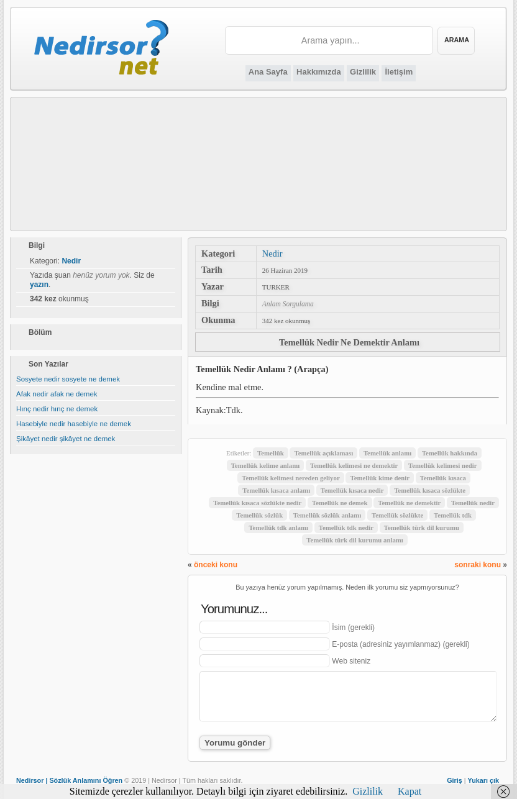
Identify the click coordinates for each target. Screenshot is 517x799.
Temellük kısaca (443, 478)
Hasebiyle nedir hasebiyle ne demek (73, 423)
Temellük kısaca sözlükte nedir (257, 502)
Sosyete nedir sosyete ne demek (68, 379)
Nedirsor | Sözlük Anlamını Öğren (69, 780)
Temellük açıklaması (323, 453)
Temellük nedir (473, 502)
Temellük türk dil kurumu (421, 527)
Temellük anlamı (387, 453)
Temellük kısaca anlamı (276, 490)
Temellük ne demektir (409, 502)
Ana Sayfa (268, 71)
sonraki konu (477, 564)
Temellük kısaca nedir (352, 490)
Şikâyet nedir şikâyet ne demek (65, 438)
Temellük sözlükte (397, 515)
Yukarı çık (483, 780)
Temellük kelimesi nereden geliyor (290, 478)
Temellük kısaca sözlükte (429, 490)
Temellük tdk (453, 515)
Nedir (272, 253)
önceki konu (215, 564)
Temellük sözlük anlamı (327, 515)
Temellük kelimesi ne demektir (354, 465)
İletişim (399, 71)
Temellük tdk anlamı (278, 527)
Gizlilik (363, 71)
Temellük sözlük (259, 515)
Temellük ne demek (340, 502)
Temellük (270, 453)
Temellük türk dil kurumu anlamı (354, 540)
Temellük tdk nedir (346, 527)
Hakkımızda (318, 71)
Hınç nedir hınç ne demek (57, 409)
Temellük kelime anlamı (265, 465)
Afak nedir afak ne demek (57, 394)
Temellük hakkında (449, 453)
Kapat (409, 791)
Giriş (454, 780)
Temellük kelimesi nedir (442, 465)
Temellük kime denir (379, 478)
